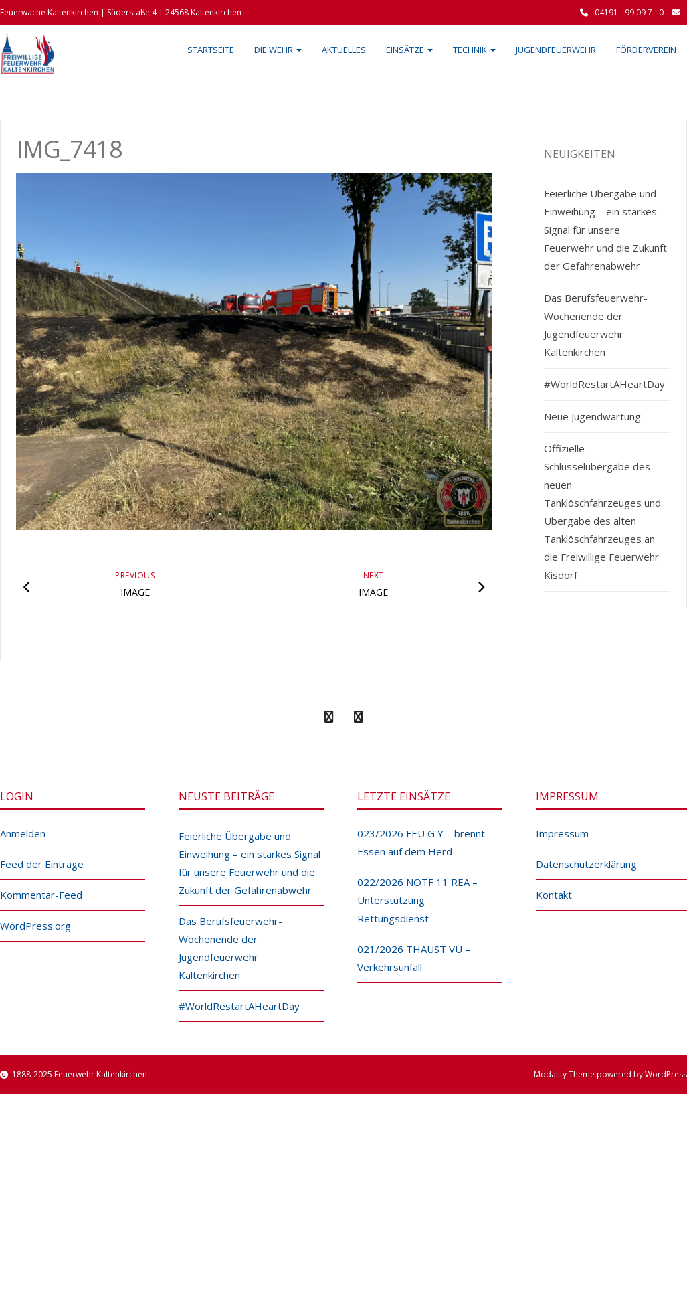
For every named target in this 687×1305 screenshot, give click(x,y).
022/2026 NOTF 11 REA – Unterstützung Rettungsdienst (417, 900)
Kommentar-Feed (41, 894)
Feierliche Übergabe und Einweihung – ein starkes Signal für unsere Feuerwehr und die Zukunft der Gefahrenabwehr (605, 229)
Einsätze (409, 50)
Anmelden (22, 833)
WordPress (666, 1074)
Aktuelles (344, 50)
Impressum (562, 833)
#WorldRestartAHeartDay (604, 384)
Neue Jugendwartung (592, 416)
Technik (474, 50)
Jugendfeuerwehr (556, 50)
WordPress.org (35, 925)
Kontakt (554, 894)
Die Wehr (278, 50)
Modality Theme (564, 1074)
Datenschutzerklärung (586, 864)
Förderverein (646, 50)
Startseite (210, 50)
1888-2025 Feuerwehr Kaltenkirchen (79, 1074)
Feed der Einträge (42, 864)
